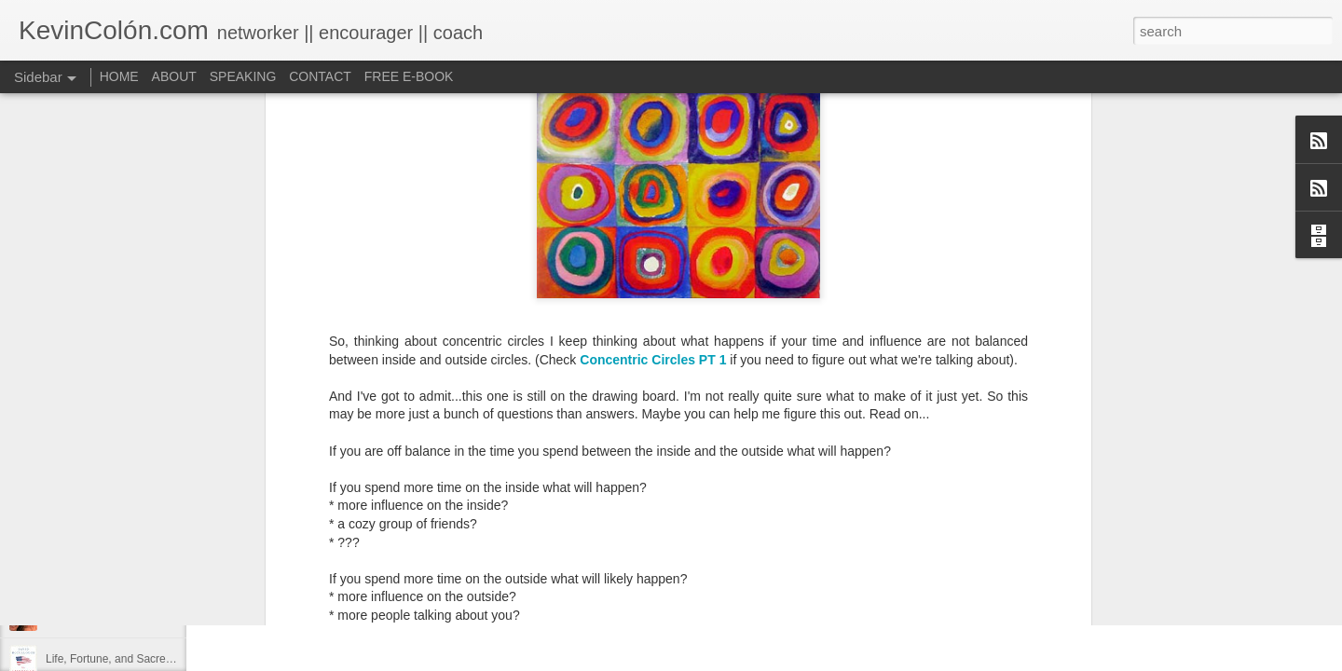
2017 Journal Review (98, 533)
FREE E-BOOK (409, 76)
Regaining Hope (86, 575)
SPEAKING (243, 76)
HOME (119, 76)
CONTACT (320, 76)
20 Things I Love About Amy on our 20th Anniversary (176, 616)
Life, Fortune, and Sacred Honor (125, 658)
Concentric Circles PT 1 (653, 170)
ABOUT (174, 76)
